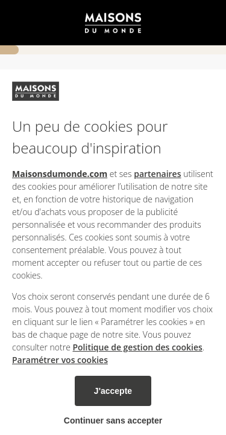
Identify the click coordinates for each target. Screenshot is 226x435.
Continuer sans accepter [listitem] (113, 420)
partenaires (157, 173)
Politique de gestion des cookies (137, 347)
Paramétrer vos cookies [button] (60, 360)
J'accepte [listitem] (113, 391)
